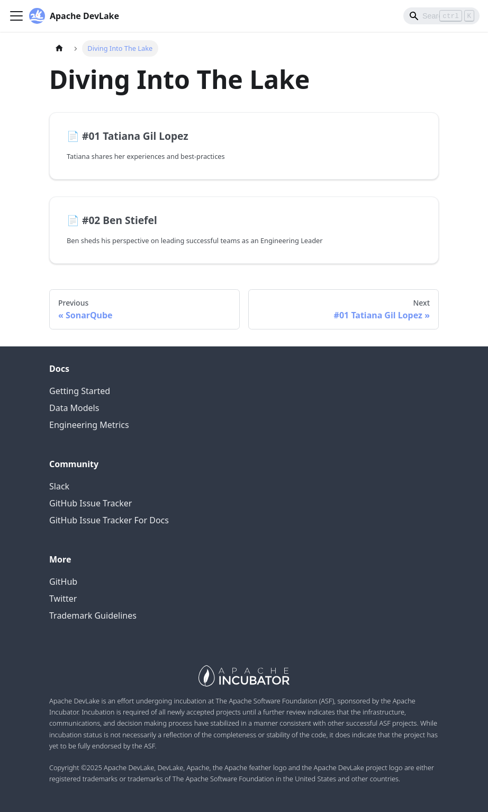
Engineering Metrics (89, 425)
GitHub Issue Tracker (90, 503)
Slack (59, 486)
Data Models (74, 408)
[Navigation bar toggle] (16, 16)
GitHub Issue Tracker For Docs (109, 520)
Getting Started (79, 391)
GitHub (63, 581)
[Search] (441, 15)
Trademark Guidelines (93, 615)
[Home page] (59, 48)
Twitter (63, 598)
